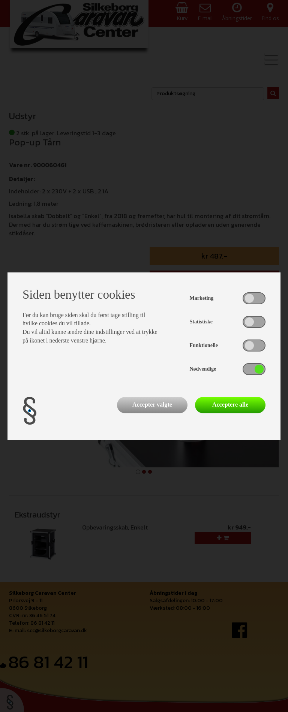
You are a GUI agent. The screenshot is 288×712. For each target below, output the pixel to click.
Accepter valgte (152, 404)
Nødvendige (203, 369)
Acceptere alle (230, 404)
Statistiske (201, 322)
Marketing (202, 298)
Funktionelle (204, 345)
